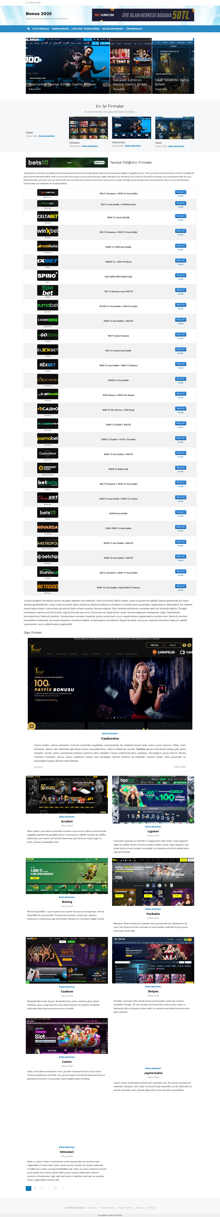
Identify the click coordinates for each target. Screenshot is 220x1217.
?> (27, 42)
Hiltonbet (67, 1152)
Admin (40, 767)
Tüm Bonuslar (134, 29)
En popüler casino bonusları (110, 1215)
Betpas (153, 991)
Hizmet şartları (125, 1208)
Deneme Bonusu (60, 29)
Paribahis (153, 914)
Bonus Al (181, 192)
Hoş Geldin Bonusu (112, 29)
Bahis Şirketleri (38, 78)
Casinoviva (110, 738)
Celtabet (74, 142)
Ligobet (153, 831)
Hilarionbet (118, 142)
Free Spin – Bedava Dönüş (85, 29)
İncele (180, 196)
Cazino (67, 1061)
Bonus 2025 (39, 13)
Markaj (67, 902)
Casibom (67, 991)
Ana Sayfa (92, 1208)
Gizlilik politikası (108, 1208)
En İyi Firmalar (41, 29)
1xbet (158, 142)
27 (55, 1188)
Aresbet (67, 821)
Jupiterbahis (153, 1073)
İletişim (139, 1208)
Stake (29, 132)
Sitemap (151, 1208)
